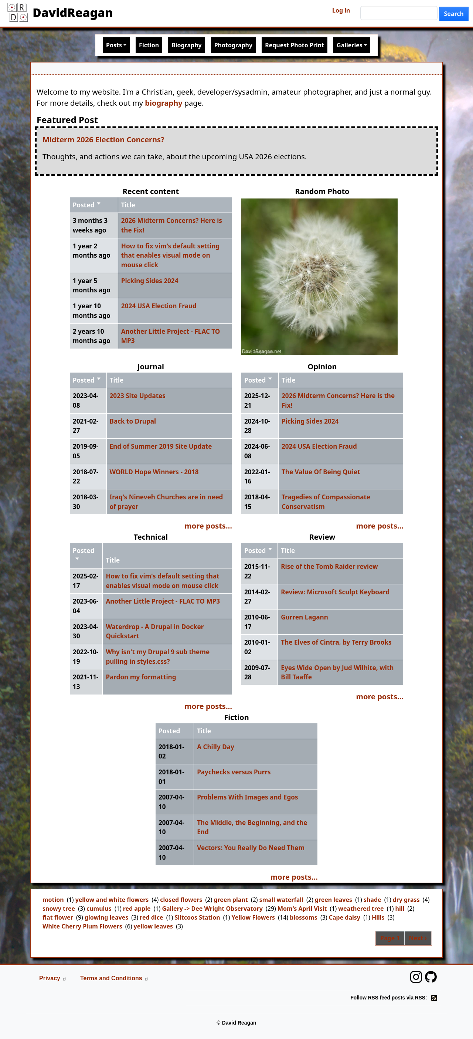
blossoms (303, 917)
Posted (87, 205)
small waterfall (281, 900)
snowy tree (58, 908)
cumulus (99, 908)
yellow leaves (153, 926)
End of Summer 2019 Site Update (161, 446)
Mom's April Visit (302, 908)
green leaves (333, 900)
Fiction (149, 45)
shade (372, 900)
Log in (341, 10)
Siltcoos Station (197, 917)
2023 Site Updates (138, 395)
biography (163, 103)
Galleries (350, 45)
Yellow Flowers (253, 917)
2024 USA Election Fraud (159, 306)
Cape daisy (344, 917)
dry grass (406, 900)
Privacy (53, 978)
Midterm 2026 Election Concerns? (103, 140)
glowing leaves (106, 917)
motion (53, 900)
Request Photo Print (294, 45)
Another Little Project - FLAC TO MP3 (163, 601)
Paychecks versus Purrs (233, 772)
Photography (233, 45)
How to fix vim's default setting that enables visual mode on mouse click (170, 255)
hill (400, 908)
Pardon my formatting (141, 677)
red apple (137, 908)
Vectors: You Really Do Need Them (250, 847)
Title (128, 205)
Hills (378, 917)
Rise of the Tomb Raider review (329, 566)
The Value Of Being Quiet (321, 472)
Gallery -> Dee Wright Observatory (212, 908)
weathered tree (361, 908)
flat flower (57, 917)
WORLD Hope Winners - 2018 (154, 472)
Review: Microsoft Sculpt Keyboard (335, 592)
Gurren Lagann (304, 617)
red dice (151, 917)
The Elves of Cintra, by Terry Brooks (336, 642)
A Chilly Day (215, 747)
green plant (231, 900)
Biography (186, 45)
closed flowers (181, 900)
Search (454, 14)
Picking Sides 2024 (149, 280)
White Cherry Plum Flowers (82, 926)
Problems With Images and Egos (247, 797)
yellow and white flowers (112, 900)
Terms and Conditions (114, 978)
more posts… (208, 526)
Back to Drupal (133, 421)
